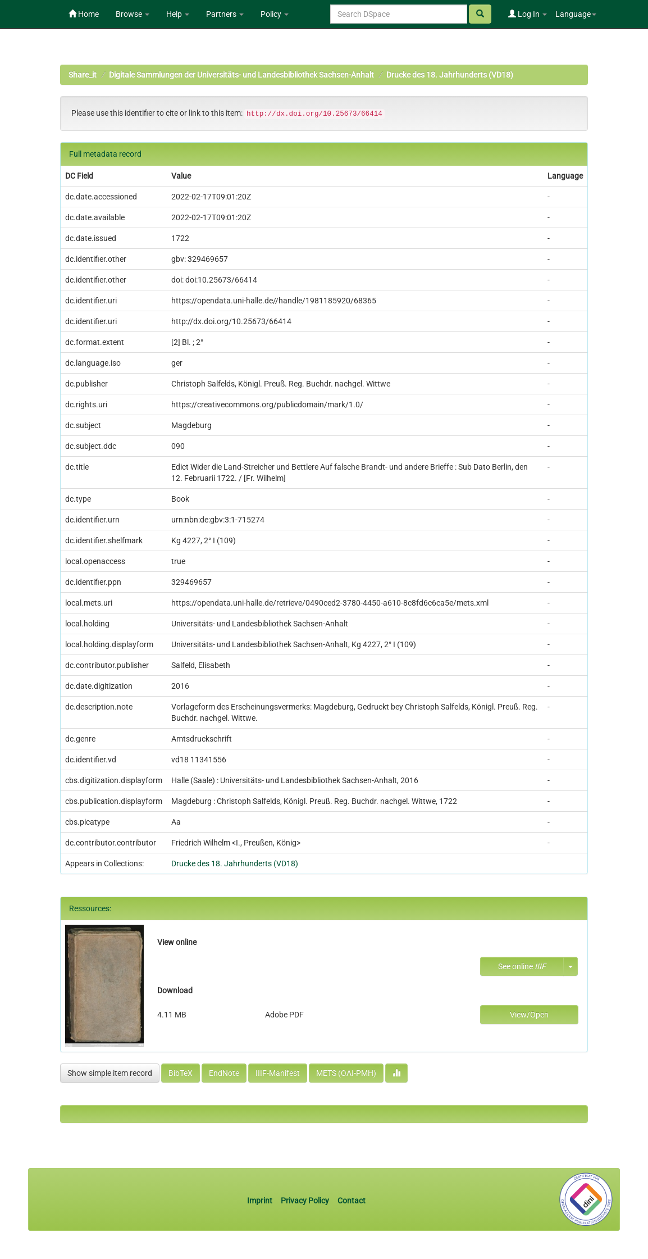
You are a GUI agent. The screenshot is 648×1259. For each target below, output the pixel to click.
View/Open (529, 1014)
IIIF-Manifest (277, 1073)
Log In (527, 14)
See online (522, 966)
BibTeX (180, 1073)
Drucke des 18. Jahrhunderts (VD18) (449, 74)
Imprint (260, 1200)
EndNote (224, 1073)
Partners (225, 14)
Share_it (83, 74)
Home (84, 14)
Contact (351, 1200)
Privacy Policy (305, 1200)
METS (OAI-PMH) (346, 1073)
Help (177, 14)
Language (575, 14)
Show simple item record (109, 1073)
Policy (275, 14)
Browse (132, 14)
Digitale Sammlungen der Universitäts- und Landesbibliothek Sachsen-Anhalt (241, 74)
